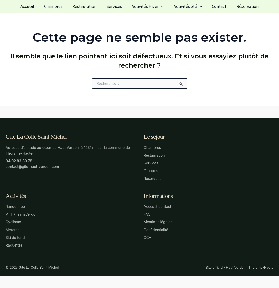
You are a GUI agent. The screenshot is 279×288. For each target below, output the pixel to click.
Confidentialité (156, 230)
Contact (216, 6)
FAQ (147, 214)
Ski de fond (15, 237)
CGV (147, 237)
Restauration (86, 6)
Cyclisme (13, 222)
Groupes (151, 170)
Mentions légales (158, 222)
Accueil (31, 6)
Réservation (243, 6)
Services (114, 6)
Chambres (56, 6)
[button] (160, 6)
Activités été (186, 6)
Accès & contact (157, 206)
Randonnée (15, 206)
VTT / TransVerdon (21, 214)
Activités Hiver (147, 6)
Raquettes (14, 245)
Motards (13, 230)
